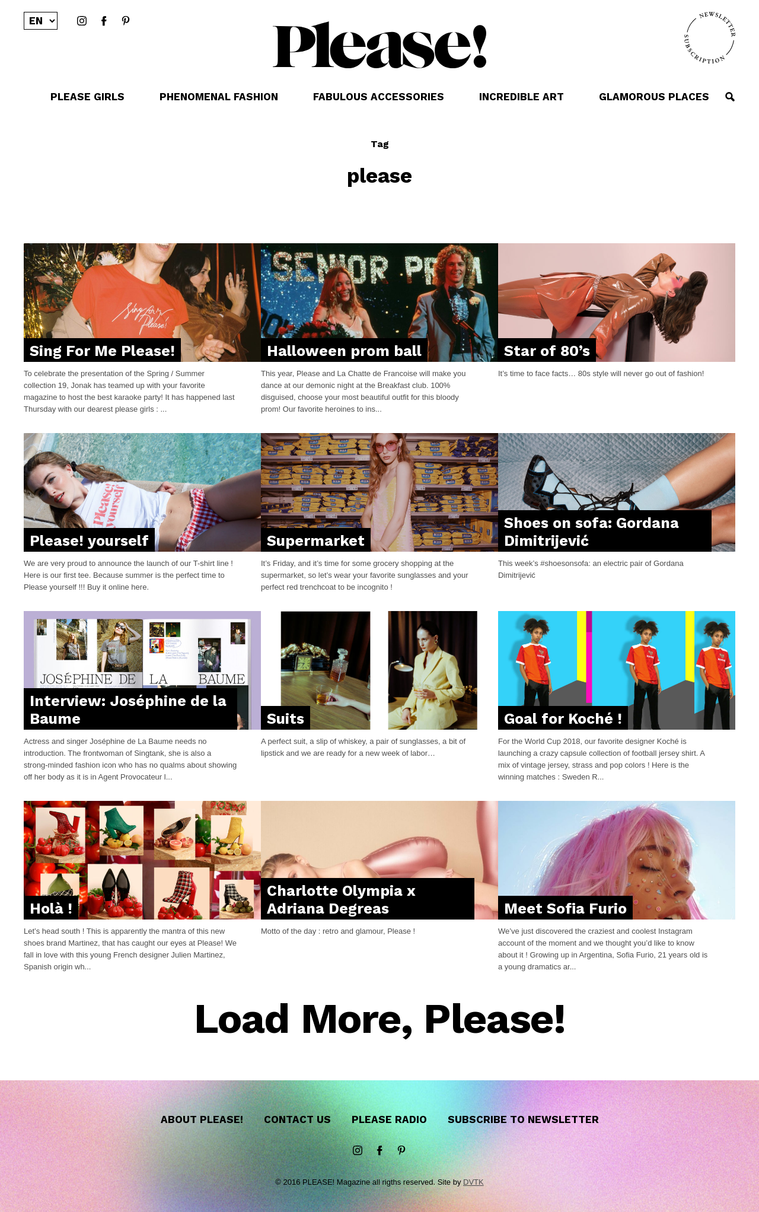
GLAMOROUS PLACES (654, 97)
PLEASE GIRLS (87, 97)
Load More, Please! (380, 1020)
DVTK (473, 1182)
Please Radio (389, 1119)
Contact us (297, 1119)
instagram (81, 21)
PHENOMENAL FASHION (219, 97)
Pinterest (125, 21)
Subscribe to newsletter (523, 1119)
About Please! (202, 1119)
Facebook (103, 21)
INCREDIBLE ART (521, 97)
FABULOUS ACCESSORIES (378, 97)
